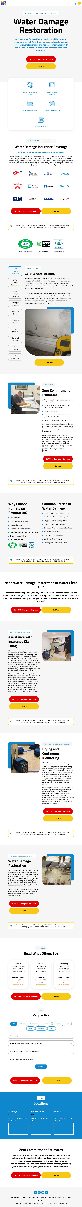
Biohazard (46, 1024)
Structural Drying (15, 312)
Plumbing (41, 1028)
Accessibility (52, 1197)
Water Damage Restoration (15, 282)
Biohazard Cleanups (15, 339)
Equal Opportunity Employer (37, 1197)
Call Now (41, 66)
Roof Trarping (15, 348)
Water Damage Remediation (15, 293)
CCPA (59, 1197)
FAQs (64, 1197)
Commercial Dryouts (15, 321)
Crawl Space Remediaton (15, 303)
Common (58, 1024)
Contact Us (41, 1200)
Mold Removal (15, 330)
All (14, 1024)
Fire (68, 1024)
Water (22, 1024)
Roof (51, 1028)
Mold (30, 1028)
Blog (69, 1197)
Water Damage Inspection (15, 271)
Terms (24, 1197)
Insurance (33, 1024)
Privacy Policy (15, 1197)
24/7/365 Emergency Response (41, 59)
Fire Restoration (15, 356)
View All (41, 1066)
